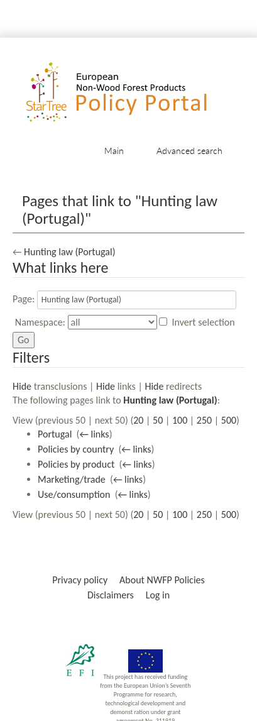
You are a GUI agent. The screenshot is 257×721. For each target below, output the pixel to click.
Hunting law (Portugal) (69, 252)
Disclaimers (110, 595)
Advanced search (189, 150)
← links (94, 434)
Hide (22, 386)
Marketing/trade (72, 479)
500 (228, 420)
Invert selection (203, 322)
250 (204, 420)
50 (158, 420)
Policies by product (76, 464)
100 (179, 420)
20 (138, 420)
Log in (158, 595)
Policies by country (76, 449)
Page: (24, 299)
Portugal (55, 434)
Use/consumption (74, 494)
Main (114, 150)
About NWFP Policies (162, 580)
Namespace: (40, 322)
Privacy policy (79, 580)
